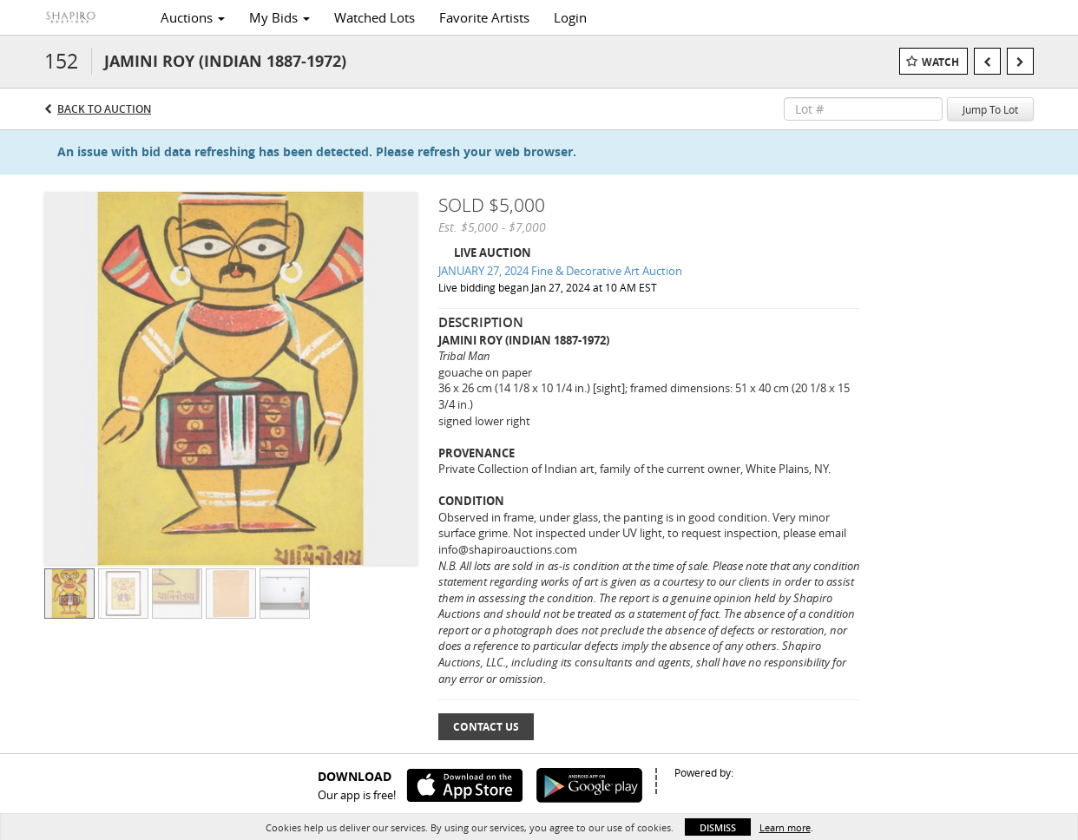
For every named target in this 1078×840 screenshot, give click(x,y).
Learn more (785, 827)
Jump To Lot (990, 109)
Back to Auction (104, 109)
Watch (940, 62)
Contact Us (486, 726)
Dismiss (718, 827)
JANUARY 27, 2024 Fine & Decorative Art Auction (560, 271)
